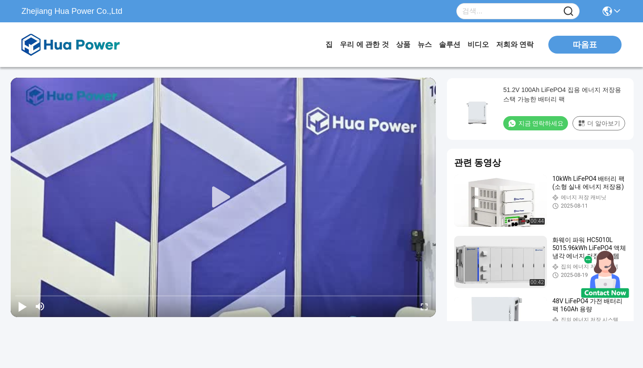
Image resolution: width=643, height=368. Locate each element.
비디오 (478, 44)
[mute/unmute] (40, 306)
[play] (223, 197)
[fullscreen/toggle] (424, 306)
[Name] (568, 11)
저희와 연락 (515, 44)
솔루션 (449, 44)
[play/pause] (22, 306)
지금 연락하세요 (536, 123)
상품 (403, 44)
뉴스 (425, 44)
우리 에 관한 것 (364, 44)
